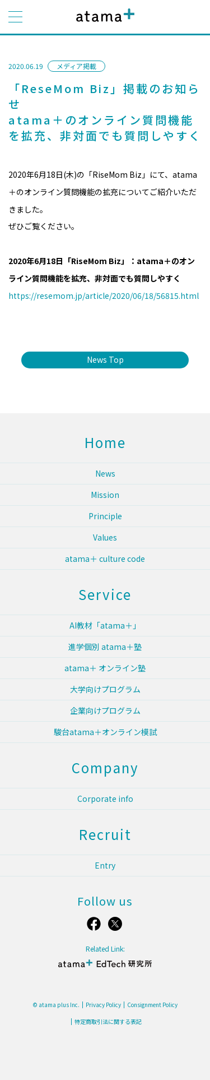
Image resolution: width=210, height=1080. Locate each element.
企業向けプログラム (105, 710)
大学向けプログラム (105, 689)
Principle (105, 515)
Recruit (105, 834)
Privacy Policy (103, 1004)
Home (105, 442)
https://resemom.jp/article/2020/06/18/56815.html (103, 295)
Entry (105, 865)
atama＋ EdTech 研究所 (105, 968)
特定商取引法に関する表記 (108, 1021)
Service (105, 594)
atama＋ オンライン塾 (105, 667)
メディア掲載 (76, 66)
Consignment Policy (152, 1004)
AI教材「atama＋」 (105, 625)
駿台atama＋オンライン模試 (105, 731)
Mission (105, 494)
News (105, 473)
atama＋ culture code (105, 558)
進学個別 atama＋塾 (105, 646)
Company (105, 767)
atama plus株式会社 (103, 24)
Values (105, 537)
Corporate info (105, 798)
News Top (105, 359)
